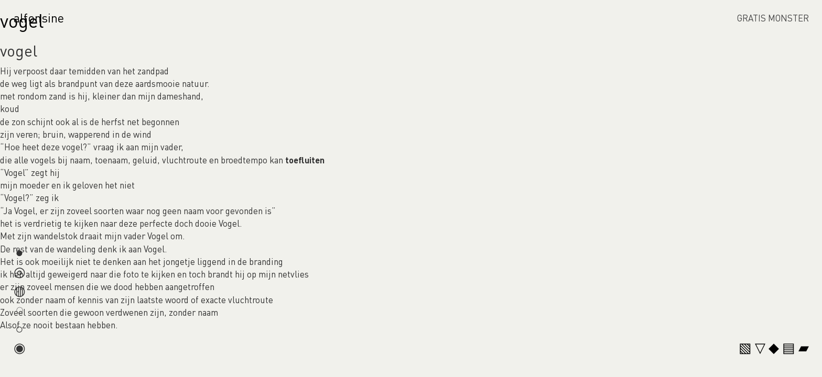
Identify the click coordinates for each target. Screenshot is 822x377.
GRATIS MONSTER (773, 18)
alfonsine (39, 17)
